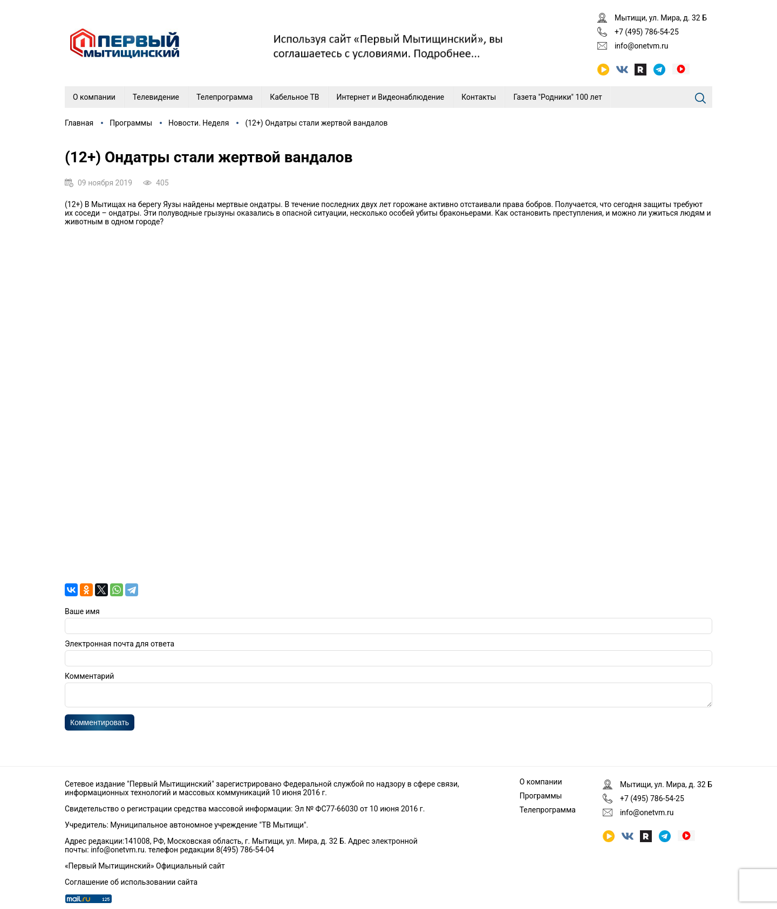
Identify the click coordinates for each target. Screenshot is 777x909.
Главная (79, 123)
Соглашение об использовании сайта (131, 882)
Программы (131, 123)
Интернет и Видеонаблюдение (391, 97)
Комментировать (99, 725)
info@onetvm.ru (642, 46)
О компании (94, 97)
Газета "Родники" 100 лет (557, 97)
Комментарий (89, 676)
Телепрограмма (224, 97)
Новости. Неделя (198, 123)
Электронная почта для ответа (119, 643)
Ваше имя (82, 611)
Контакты (478, 97)
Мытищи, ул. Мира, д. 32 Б (661, 17)
